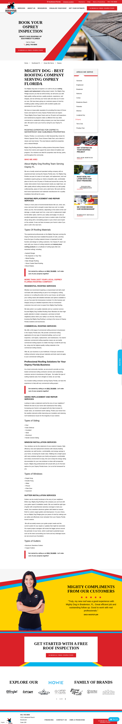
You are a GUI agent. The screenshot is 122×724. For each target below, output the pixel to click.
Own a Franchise (99, 2)
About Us (31, 8)
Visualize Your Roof (58, 8)
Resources (42, 8)
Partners (82, 2)
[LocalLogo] (11, 8)
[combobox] (4, 722)
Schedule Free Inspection (102, 8)
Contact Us (61, 720)
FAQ (88, 2)
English (3, 722)
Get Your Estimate (77, 8)
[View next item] (65, 699)
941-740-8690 (112, 1)
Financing (49, 720)
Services (21, 8)
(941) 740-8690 (31, 44)
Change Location (68, 2)
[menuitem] (21, 8)
